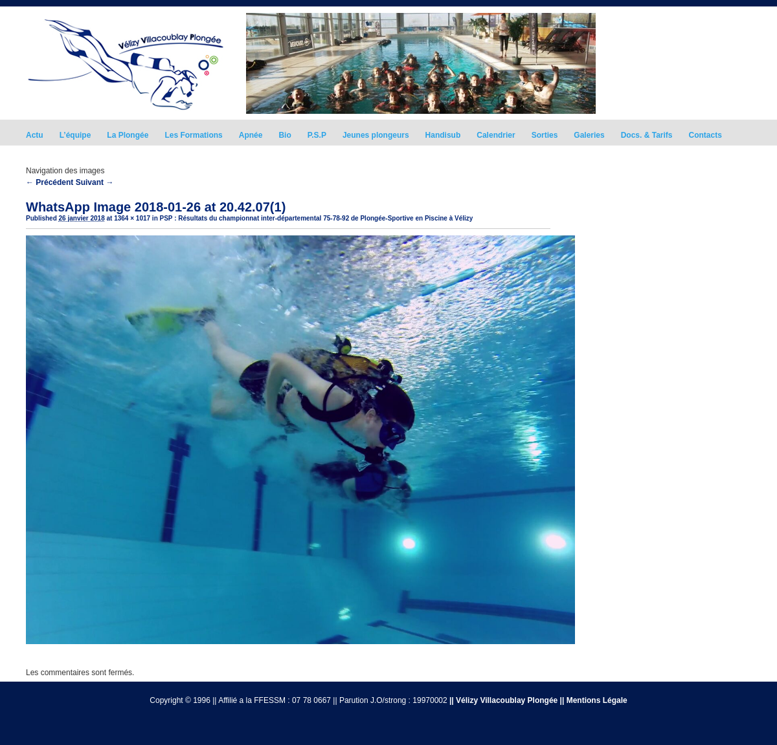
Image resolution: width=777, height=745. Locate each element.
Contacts (705, 135)
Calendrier (496, 135)
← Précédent (49, 182)
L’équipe (75, 135)
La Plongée (127, 135)
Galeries (589, 135)
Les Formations (193, 135)
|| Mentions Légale (593, 700)
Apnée (251, 135)
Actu (34, 135)
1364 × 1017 (132, 218)
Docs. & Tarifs (647, 135)
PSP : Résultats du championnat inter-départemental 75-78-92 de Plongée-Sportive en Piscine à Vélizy (316, 218)
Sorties (545, 135)
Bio (284, 135)
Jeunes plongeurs (376, 135)
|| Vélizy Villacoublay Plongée (503, 700)
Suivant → (95, 182)
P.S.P (317, 135)
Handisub (443, 135)
